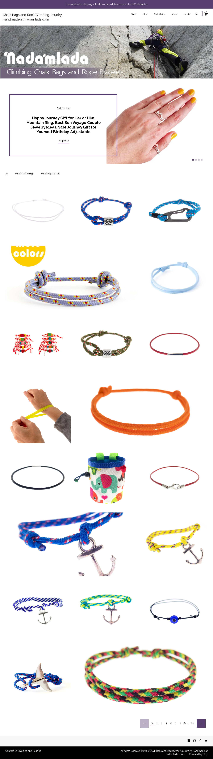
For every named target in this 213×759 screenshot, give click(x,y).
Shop (133, 14)
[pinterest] (200, 741)
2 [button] (196, 160)
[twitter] (206, 741)
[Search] (197, 14)
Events (187, 14)
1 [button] (193, 160)
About (174, 14)
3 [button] (199, 160)
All (6, 173)
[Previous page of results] (144, 723)
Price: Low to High (24, 173)
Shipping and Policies (29, 751)
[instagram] (194, 741)
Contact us (11, 751)
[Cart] (206, 14)
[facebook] (189, 741)
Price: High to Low (50, 173)
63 (192, 723)
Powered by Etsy (198, 754)
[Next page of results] (201, 723)
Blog (145, 14)
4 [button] (201, 160)
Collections (159, 14)
